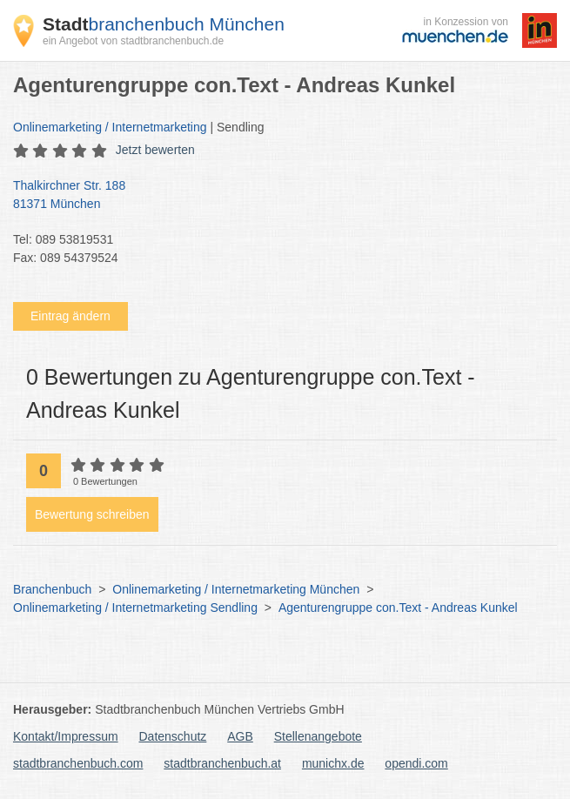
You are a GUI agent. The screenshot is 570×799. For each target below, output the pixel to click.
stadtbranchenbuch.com (78, 763)
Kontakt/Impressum (65, 736)
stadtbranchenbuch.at (222, 763)
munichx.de (333, 763)
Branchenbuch (52, 589)
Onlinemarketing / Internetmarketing (110, 127)
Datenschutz (173, 736)
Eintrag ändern (70, 316)
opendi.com (416, 763)
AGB (240, 736)
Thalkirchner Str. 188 (276, 195)
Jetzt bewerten (155, 150)
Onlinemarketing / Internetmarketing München (235, 589)
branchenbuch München (164, 24)
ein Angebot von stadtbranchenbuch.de (133, 41)
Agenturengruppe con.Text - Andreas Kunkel (398, 607)
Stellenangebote (318, 736)
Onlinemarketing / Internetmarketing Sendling (135, 607)
